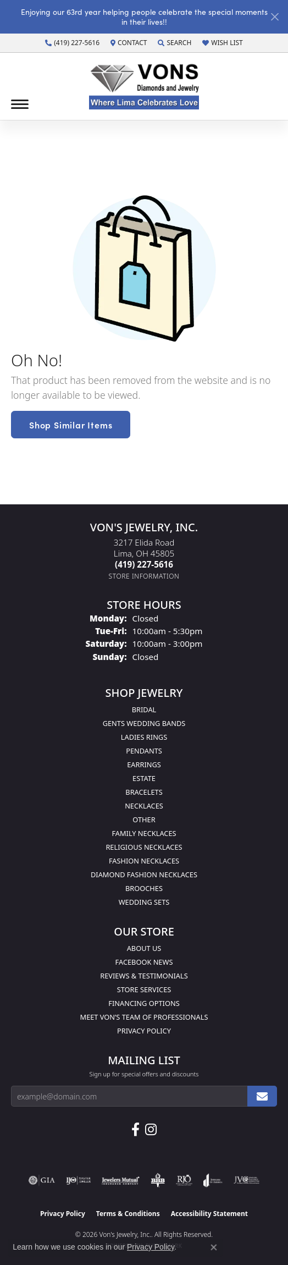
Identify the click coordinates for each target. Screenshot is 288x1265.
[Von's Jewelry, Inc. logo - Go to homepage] (144, 86)
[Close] (274, 17)
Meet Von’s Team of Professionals (144, 1017)
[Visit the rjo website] (184, 1180)
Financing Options (143, 1003)
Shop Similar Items (70, 425)
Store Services (144, 989)
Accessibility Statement (209, 1213)
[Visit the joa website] (213, 1180)
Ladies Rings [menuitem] (144, 737)
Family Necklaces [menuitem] (144, 833)
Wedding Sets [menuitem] (144, 902)
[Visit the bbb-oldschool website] (157, 1180)
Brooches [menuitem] (144, 888)
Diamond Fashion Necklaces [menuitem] (144, 874)
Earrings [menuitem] (144, 764)
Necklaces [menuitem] (144, 806)
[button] (174, 43)
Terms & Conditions (128, 1213)
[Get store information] (144, 576)
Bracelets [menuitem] (143, 792)
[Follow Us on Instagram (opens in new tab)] (151, 1129)
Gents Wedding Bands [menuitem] (144, 723)
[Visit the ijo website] (78, 1180)
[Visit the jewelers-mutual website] (121, 1180)
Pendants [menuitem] (144, 751)
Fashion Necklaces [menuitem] (144, 861)
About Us (144, 948)
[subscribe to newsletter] (262, 1096)
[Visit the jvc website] (246, 1180)
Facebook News (144, 962)
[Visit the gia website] (42, 1180)
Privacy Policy (144, 1031)
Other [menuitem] (143, 819)
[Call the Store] (144, 564)
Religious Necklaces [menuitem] (144, 847)
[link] (72, 43)
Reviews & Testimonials (143, 976)
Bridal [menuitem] (144, 709)
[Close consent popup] (214, 1247)
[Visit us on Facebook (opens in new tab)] (135, 1129)
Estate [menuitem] (144, 778)
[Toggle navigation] (20, 104)
